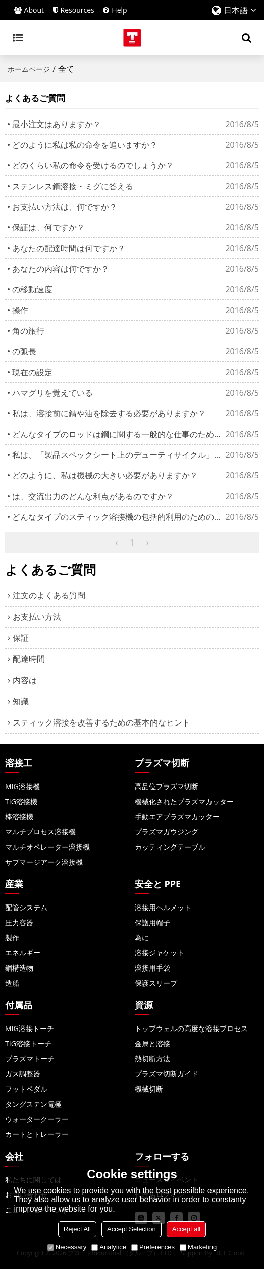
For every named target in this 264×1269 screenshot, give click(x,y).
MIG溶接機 (22, 786)
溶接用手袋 (152, 968)
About (34, 10)
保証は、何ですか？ (48, 227)
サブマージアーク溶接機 (44, 862)
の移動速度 (32, 289)
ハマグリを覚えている (52, 392)
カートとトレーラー (37, 1134)
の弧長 (24, 351)
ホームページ (29, 69)
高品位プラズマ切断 (166, 786)
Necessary (66, 1247)
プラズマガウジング (166, 831)
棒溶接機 (19, 816)
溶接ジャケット (159, 952)
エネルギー (22, 952)
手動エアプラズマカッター (177, 816)
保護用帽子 (152, 922)
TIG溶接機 (21, 801)
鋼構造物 (19, 968)
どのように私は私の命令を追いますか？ (84, 144)
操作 (20, 310)
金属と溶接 (152, 1043)
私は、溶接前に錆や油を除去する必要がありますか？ (109, 413)
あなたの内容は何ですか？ (60, 268)
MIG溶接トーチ (29, 1028)
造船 (12, 983)
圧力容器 (19, 922)
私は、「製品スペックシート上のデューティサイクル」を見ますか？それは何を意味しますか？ (118, 454)
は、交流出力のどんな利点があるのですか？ (93, 496)
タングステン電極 (33, 1104)
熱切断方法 (152, 1058)
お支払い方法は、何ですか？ (64, 206)
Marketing (198, 1247)
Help (119, 10)
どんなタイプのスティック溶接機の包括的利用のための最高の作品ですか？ (118, 516)
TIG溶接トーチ (28, 1043)
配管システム (26, 907)
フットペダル (26, 1089)
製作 (12, 937)
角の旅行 (28, 330)
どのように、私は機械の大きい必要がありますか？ (105, 475)
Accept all (186, 1229)
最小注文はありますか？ (56, 124)
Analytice (108, 1247)
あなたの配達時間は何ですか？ (68, 248)
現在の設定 (32, 372)
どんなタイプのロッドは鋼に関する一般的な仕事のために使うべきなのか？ (118, 434)
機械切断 (149, 1089)
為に (142, 937)
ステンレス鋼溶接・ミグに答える (72, 186)
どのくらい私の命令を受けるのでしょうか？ (93, 165)
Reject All (77, 1229)
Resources (77, 10)
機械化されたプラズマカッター (184, 801)
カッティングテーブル (170, 847)
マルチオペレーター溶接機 (47, 847)
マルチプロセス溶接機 (40, 831)
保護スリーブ (156, 983)
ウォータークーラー (37, 1119)
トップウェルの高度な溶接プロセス (191, 1028)
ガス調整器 (22, 1073)
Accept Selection (131, 1229)
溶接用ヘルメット (163, 907)
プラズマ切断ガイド (166, 1073)
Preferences (153, 1247)
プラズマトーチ (30, 1058)
